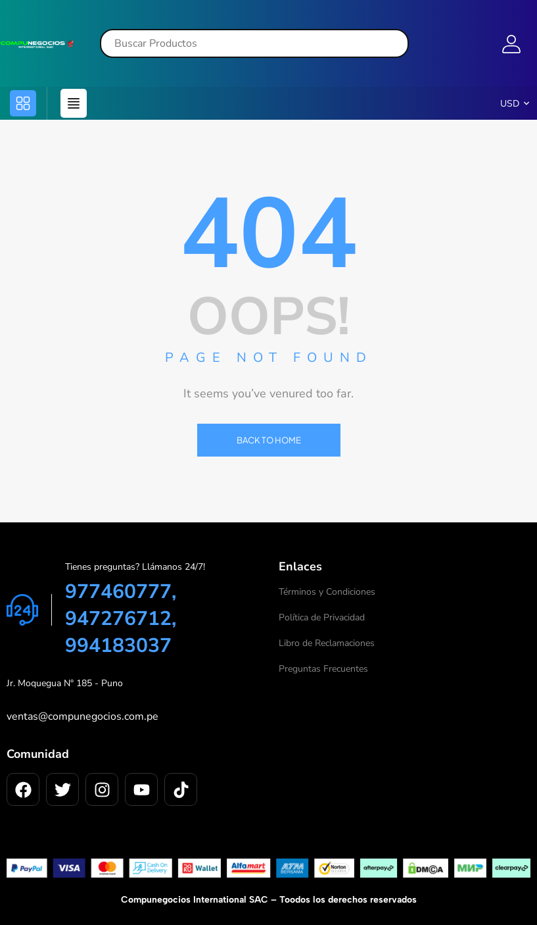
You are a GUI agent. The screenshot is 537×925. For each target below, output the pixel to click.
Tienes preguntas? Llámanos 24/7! (135, 567)
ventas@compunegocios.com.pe (82, 716)
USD (509, 103)
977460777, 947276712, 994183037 (120, 618)
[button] (23, 103)
